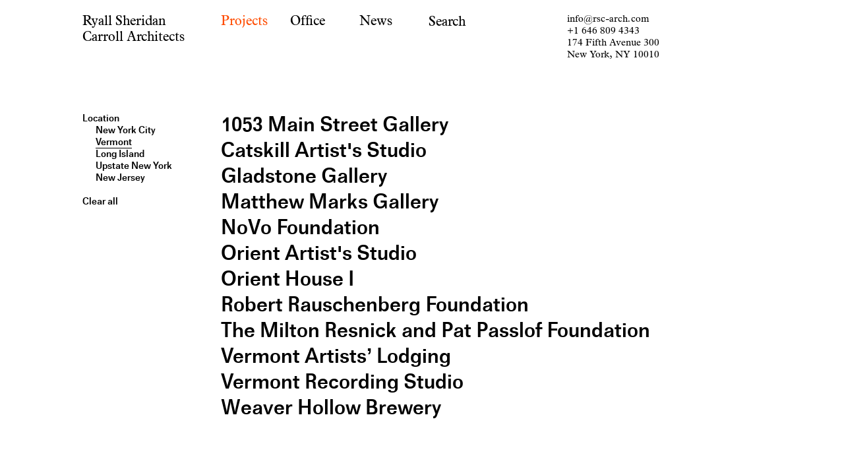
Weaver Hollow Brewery (331, 407)
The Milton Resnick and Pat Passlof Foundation (435, 330)
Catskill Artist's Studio (324, 150)
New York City (126, 130)
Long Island (120, 154)
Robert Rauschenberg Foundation (375, 304)
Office (307, 21)
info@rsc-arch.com (608, 19)
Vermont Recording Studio (342, 381)
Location (100, 118)
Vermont (114, 142)
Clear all (100, 201)
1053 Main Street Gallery (334, 124)
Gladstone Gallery (304, 176)
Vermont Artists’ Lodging (336, 356)
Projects (244, 21)
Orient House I (287, 279)
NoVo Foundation (300, 227)
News (375, 21)
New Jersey (120, 177)
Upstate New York (134, 166)
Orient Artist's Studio (319, 253)
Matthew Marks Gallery (329, 201)
